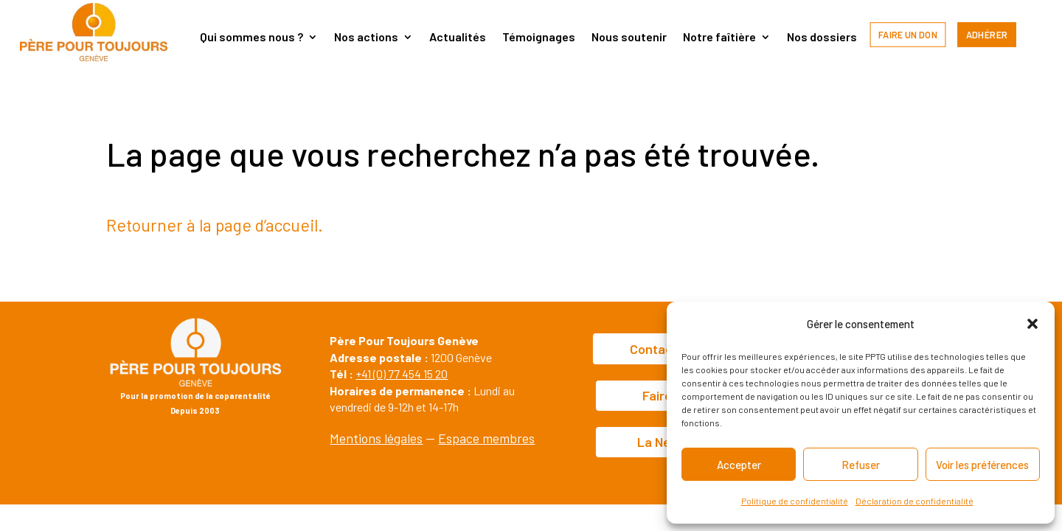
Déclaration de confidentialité (915, 501)
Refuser (860, 464)
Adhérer (987, 34)
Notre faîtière (719, 38)
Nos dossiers (822, 38)
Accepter (739, 464)
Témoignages (538, 38)
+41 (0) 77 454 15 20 (401, 374)
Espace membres (486, 438)
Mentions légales (376, 438)
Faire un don (907, 34)
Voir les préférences (982, 464)
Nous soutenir (629, 38)
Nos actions (366, 38)
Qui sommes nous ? (251, 38)
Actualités (457, 38)
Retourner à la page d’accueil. (214, 225)
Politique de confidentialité (794, 501)
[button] (1032, 323)
